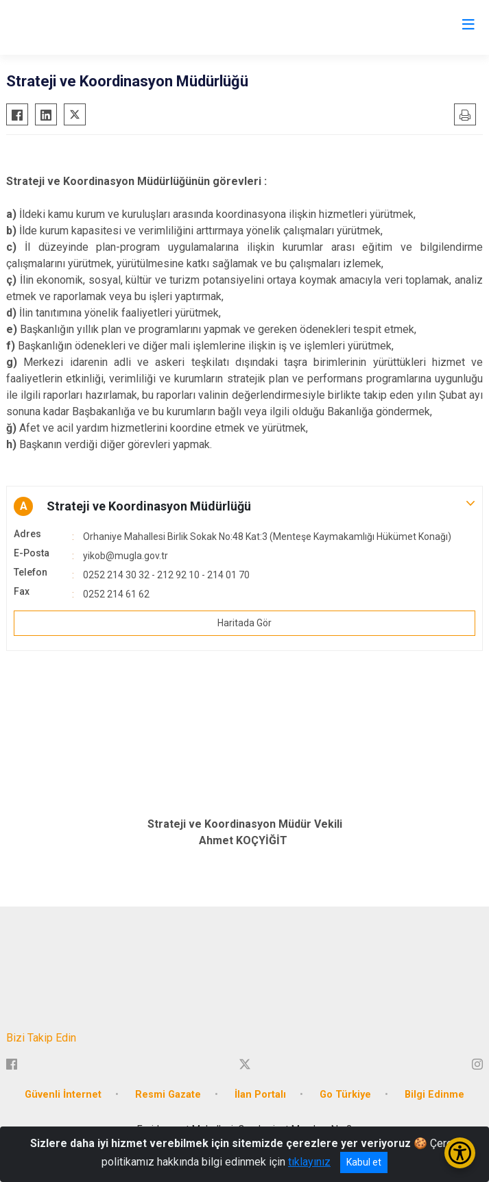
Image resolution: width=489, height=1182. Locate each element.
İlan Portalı (260, 1094)
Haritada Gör (244, 622)
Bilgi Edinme (434, 1094)
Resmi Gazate (168, 1094)
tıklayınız (309, 1161)
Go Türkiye (345, 1094)
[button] (244, 506)
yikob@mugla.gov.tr (125, 555)
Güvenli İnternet (63, 1094)
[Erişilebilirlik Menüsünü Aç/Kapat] (459, 1152)
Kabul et (363, 1162)
